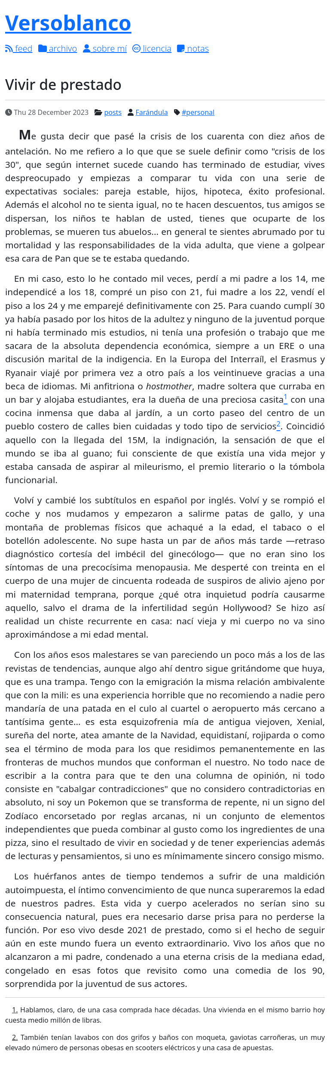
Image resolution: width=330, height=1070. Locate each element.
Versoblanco (68, 23)
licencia (151, 48)
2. (15, 1037)
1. (15, 1009)
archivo (57, 48)
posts (113, 112)
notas (193, 48)
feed (18, 48)
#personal (198, 112)
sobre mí (105, 48)
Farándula (151, 112)
